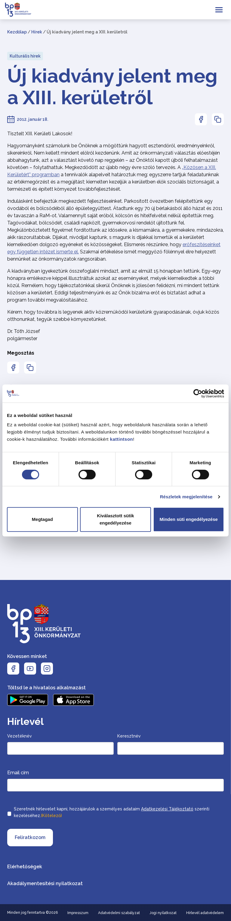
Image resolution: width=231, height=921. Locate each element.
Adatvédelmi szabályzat (119, 913)
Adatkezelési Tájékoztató (167, 809)
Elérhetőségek (24, 866)
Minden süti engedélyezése (188, 519)
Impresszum (77, 913)
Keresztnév (129, 736)
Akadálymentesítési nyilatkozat (45, 883)
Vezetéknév (19, 736)
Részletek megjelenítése (186, 496)
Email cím (18, 772)
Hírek (36, 32)
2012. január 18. (32, 119)
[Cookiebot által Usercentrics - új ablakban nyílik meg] (197, 393)
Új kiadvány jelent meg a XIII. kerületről (112, 86)
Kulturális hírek (25, 56)
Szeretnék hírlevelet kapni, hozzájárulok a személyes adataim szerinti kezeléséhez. (111, 813)
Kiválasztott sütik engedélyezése (115, 519)
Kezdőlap (17, 32)
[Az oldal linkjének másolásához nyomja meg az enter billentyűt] (218, 119)
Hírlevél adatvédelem (205, 913)
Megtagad (42, 519)
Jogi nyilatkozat (163, 913)
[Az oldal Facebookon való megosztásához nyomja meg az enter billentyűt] (201, 119)
